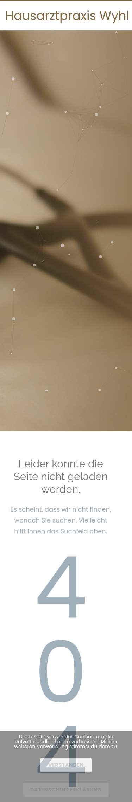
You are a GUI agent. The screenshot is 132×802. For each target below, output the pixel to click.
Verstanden (66, 764)
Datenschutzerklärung (66, 789)
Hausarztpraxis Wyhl (67, 15)
